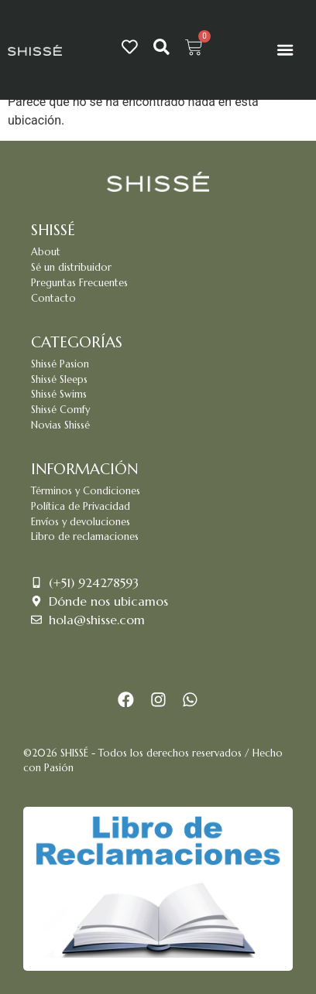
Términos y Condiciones (85, 491)
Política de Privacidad (80, 506)
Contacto (53, 298)
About (45, 252)
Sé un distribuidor (71, 267)
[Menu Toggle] (285, 49)
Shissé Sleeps (59, 380)
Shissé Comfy (60, 410)
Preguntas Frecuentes (79, 283)
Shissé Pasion (60, 364)
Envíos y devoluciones (80, 522)
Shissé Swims (59, 394)
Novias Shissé (60, 425)
